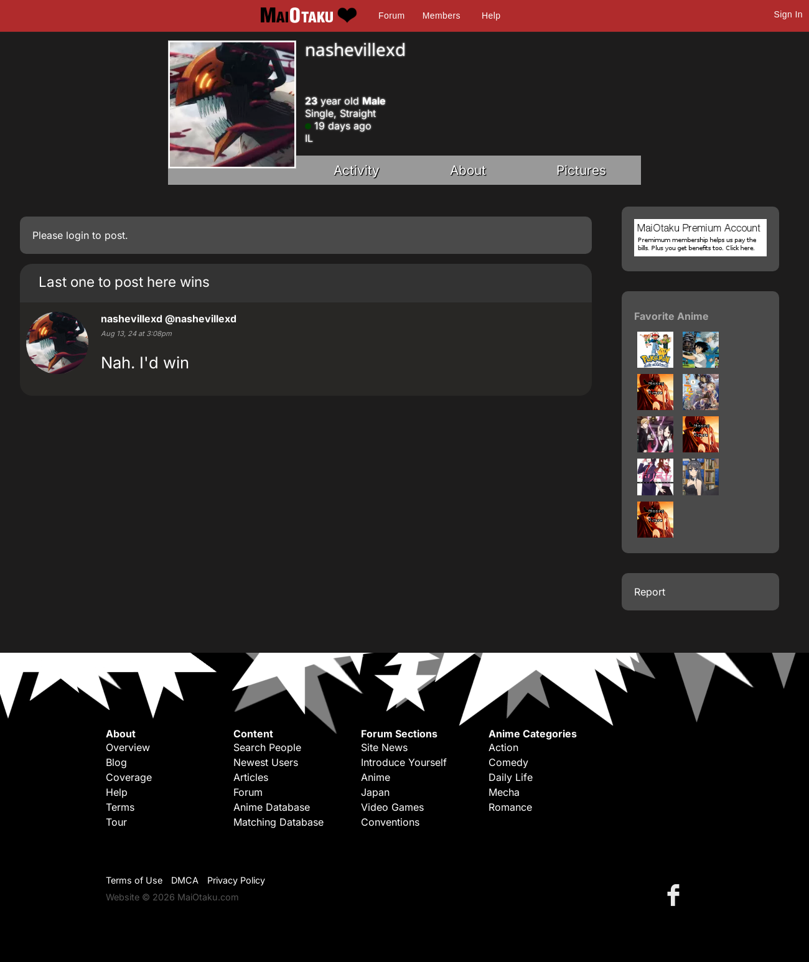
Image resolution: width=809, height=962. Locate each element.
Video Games (392, 807)
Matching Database (278, 822)
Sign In (788, 14)
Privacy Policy (236, 880)
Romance (510, 807)
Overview (128, 747)
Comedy (508, 762)
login (77, 235)
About (468, 170)
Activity (357, 170)
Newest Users (265, 762)
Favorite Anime (671, 316)
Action (503, 747)
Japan (375, 792)
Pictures (581, 170)
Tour (116, 822)
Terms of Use (134, 880)
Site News (384, 747)
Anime (375, 777)
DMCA (185, 880)
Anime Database (271, 807)
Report (649, 592)
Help (491, 16)
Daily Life (511, 777)
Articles (250, 777)
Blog (116, 762)
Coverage (129, 777)
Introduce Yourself (404, 762)
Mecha (504, 792)
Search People (267, 747)
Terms (120, 807)
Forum (391, 16)
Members (442, 16)
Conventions (390, 822)
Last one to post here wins (124, 281)
